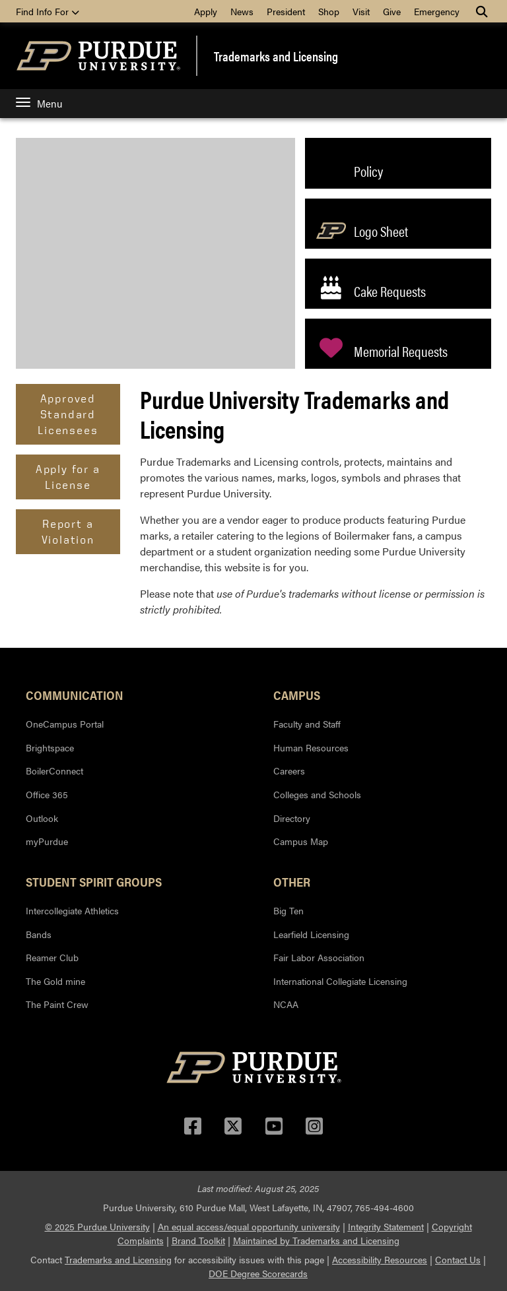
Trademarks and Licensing (276, 56)
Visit (361, 11)
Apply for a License (68, 476)
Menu (39, 103)
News (242, 11)
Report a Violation (68, 531)
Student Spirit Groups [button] (94, 881)
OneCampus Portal (65, 723)
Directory (291, 818)
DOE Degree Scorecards (258, 1273)
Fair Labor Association (318, 957)
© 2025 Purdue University (97, 1226)
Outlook (42, 818)
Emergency (436, 11)
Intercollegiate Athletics (72, 910)
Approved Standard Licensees (68, 414)
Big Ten (288, 910)
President (286, 11)
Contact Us (458, 1259)
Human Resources (311, 747)
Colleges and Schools (317, 794)
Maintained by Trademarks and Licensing (316, 1240)
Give (392, 11)
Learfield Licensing (311, 934)
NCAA (285, 1004)
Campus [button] (296, 694)
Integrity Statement (386, 1226)
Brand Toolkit (198, 1240)
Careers (289, 770)
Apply (205, 11)
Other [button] (291, 881)
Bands (38, 934)
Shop (328, 11)
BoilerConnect (54, 770)
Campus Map (300, 841)
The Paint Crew (57, 1004)
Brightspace (50, 747)
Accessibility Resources (379, 1259)
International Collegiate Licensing (340, 981)
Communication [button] (74, 694)
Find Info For (47, 11)
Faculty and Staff (307, 723)
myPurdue (47, 841)
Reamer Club (52, 957)
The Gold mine (55, 981)
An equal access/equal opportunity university (249, 1226)
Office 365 (47, 794)
